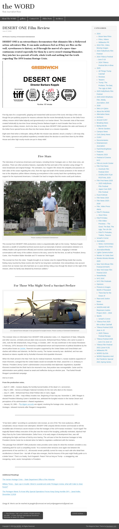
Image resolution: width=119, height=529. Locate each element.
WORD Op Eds (102, 353)
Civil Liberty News (103, 134)
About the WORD (103, 111)
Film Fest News (102, 166)
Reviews (102, 77)
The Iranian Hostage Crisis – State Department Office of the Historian (28, 479)
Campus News (102, 132)
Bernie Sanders (104, 129)
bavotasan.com (111, 526)
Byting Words (102, 126)
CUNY (99, 137)
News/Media (101, 276)
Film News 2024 (103, 198)
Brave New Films (105, 36)
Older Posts (47, 19)
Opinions (100, 284)
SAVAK (23, 349)
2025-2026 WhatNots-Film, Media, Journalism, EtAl (105, 100)
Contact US (34, 19)
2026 (99, 106)
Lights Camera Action (105, 252)
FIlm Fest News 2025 (105, 181)
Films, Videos (104, 39)
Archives (59, 19)
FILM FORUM (102, 195)
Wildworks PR (104, 42)
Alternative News (103, 114)
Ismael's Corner (103, 238)
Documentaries (102, 140)
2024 (99, 34)
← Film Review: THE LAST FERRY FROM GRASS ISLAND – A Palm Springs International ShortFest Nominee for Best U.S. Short (22, 515)
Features (100, 152)
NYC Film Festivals (104, 281)
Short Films (103, 215)
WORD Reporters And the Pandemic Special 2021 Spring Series (105, 359)
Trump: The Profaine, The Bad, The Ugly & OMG (106, 85)
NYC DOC (101, 278)
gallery (23, 19)
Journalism (101, 241)
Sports (99, 316)
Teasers (102, 80)
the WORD (18, 6)
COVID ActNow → (78, 513)
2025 (99, 68)
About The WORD (9, 19)
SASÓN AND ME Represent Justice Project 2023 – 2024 (104, 310)
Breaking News (102, 123)
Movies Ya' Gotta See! (105, 255)
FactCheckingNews (104, 149)
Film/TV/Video (102, 218)
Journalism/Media (103, 250)
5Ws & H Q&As (102, 108)
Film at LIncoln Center (105, 163)
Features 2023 (102, 155)
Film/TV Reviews (103, 212)
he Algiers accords (27, 404)
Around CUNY (102, 120)
